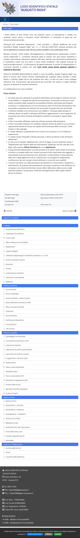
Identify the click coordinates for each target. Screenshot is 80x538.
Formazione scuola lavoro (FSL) (16, 341)
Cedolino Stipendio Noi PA (13, 436)
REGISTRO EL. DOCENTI (13, 405)
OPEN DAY (8, 311)
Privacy (7, 269)
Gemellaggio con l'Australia (14, 336)
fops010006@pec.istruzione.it (21, 493)
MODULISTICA (9, 401)
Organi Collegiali (10, 251)
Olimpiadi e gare (10, 371)
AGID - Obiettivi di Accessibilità (17, 519)
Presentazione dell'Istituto (14, 229)
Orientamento (9, 363)
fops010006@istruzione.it (19, 490)
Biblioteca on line (10, 423)
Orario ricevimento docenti (14, 260)
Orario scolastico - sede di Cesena (16, 298)
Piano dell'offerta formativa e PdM (17, 303)
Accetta (57, 534)
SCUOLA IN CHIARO (11, 418)
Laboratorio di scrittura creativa (16, 354)
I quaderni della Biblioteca (13, 457)
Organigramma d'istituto (13, 234)
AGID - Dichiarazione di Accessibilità (19, 523)
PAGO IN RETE (10, 516)
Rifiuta (48, 534)
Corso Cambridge (10, 294)
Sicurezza (8, 264)
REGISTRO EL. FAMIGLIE (13, 410)
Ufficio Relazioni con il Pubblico (15, 242)
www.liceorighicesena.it (13, 64)
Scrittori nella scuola (11, 385)
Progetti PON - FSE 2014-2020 (15, 358)
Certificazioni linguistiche (13, 320)
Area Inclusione (10, 316)
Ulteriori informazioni (35, 534)
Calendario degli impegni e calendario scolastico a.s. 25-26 (25, 255)
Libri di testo (9, 329)
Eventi (6, 452)
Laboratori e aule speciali (13, 277)
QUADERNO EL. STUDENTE (14, 414)
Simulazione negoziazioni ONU (15, 380)
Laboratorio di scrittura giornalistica (17, 350)
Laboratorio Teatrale (12, 345)
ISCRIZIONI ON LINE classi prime (16, 427)
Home (5, 24)
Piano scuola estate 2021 (13, 376)
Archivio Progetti (10, 393)
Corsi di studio (9, 289)
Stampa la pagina (68, 211)
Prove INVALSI (9, 324)
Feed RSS (9, 211)
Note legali (14, 24)
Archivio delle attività (12, 448)
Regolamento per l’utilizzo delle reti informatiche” (28, 145)
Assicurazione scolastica (13, 273)
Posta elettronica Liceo (12, 432)
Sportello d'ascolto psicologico (15, 389)
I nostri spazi (9, 238)
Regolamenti (9, 247)
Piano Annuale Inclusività (13, 307)
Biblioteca (8, 282)
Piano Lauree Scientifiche (13, 367)
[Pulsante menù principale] (5, 19)
